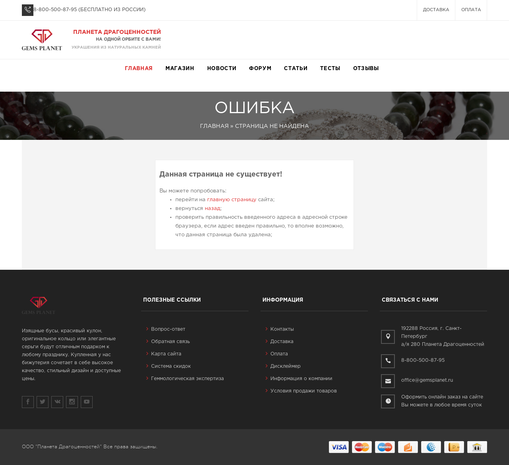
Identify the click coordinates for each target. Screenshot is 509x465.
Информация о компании (299, 379)
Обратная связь (168, 341)
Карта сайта (163, 354)
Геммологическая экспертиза (185, 379)
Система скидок (168, 366)
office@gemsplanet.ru (427, 380)
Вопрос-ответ (165, 329)
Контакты (280, 329)
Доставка (436, 10)
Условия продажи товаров (301, 391)
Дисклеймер (283, 366)
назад (212, 208)
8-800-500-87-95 (55, 10)
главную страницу (231, 200)
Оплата (471, 10)
